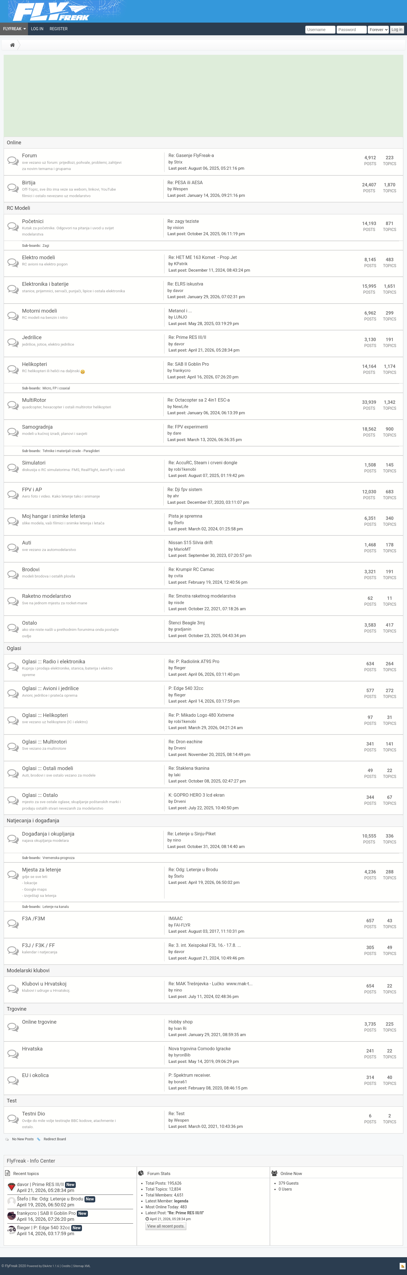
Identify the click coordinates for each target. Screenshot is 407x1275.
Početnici (33, 221)
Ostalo (29, 623)
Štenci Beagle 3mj (186, 622)
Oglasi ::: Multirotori (44, 742)
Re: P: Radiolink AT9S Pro (193, 661)
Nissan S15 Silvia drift (191, 542)
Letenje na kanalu (56, 907)
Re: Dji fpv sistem (185, 489)
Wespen (180, 188)
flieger (180, 667)
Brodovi (31, 569)
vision (178, 227)
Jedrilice (32, 337)
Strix (178, 162)
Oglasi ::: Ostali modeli (47, 768)
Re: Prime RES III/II (187, 337)
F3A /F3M (33, 918)
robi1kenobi (185, 469)
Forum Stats (159, 1173)
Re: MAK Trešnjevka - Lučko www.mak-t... (210, 983)
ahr (176, 495)
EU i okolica (35, 1075)
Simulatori (34, 463)
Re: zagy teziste (183, 221)
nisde (179, 602)
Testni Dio (33, 1114)
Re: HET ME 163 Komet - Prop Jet (202, 257)
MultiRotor (34, 400)
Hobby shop (180, 1022)
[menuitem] (14, 29)
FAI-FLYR (182, 925)
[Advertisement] (203, 94)
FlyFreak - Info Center (31, 1161)
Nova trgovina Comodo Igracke (199, 1048)
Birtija (28, 183)
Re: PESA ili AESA (185, 182)
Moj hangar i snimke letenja (53, 516)
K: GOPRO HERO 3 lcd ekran (196, 795)
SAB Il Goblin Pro (58, 1213)
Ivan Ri (180, 1028)
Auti (26, 543)
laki (177, 774)
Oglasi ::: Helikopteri (45, 715)
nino (177, 840)
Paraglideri (92, 451)
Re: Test (176, 1113)
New (70, 1184)
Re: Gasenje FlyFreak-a (191, 155)
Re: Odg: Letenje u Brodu (193, 869)
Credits (65, 1266)
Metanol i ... (180, 310)
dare (177, 433)
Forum (29, 155)
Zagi (46, 246)
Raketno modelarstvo (46, 596)
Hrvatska (32, 1049)
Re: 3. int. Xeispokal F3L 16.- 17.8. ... (204, 945)
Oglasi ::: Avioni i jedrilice (50, 688)
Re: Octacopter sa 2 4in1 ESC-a (199, 400)
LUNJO (180, 317)
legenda (181, 1201)
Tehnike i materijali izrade (62, 451)
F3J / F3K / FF (38, 945)
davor (178, 290)
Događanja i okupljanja (48, 834)
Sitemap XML (81, 1266)
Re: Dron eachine (185, 741)
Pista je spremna (185, 516)
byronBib (182, 1055)
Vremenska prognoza (59, 858)
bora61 (180, 1081)
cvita (178, 575)
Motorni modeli (39, 311)
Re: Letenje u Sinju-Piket (192, 833)
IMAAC (175, 918)
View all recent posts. (166, 1226)
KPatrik (180, 263)
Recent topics (22, 1173)
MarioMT (182, 549)
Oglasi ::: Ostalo (40, 795)
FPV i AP (32, 489)
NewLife (181, 406)
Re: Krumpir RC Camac (191, 569)
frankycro (181, 370)
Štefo (179, 522)
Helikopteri (34, 364)
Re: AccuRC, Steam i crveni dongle (202, 462)
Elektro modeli (38, 257)
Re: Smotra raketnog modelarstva (201, 596)
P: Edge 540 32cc (185, 688)
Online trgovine (39, 1022)
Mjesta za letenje (41, 870)
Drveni (180, 748)
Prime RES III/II (48, 1184)
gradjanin (182, 629)
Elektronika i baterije (45, 284)
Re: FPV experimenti (188, 427)
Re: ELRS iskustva (186, 284)
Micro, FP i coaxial (56, 388)
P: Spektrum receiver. (189, 1075)
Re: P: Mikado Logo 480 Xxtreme (201, 715)
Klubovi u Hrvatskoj (44, 984)
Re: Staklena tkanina (188, 768)
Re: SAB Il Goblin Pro (188, 364)
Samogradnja (37, 427)
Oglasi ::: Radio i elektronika (53, 661)
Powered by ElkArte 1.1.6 (43, 1266)
